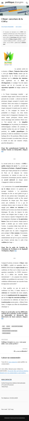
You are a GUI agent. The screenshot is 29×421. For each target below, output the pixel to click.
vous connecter (12, 362)
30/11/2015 (18, 26)
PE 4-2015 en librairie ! (21, 351)
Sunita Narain (6, 333)
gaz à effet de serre (17, 326)
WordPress (21, 418)
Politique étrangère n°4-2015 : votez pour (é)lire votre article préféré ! (13, 343)
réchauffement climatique (10, 330)
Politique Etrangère (7, 26)
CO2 (3, 326)
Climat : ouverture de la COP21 (12, 20)
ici (2, 151)
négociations (6, 328)
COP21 (8, 326)
